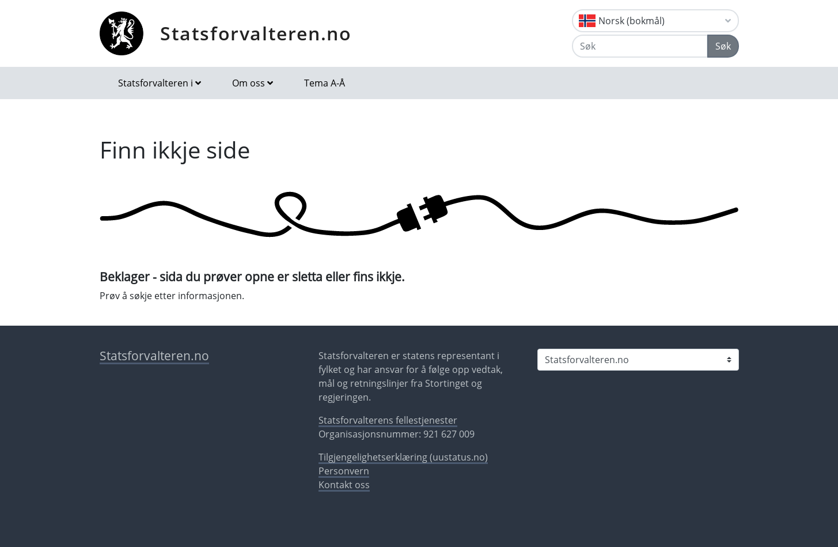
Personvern (343, 471)
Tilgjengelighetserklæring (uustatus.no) (403, 457)
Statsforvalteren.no (255, 33)
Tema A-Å (324, 83)
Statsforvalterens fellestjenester (387, 420)
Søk (723, 46)
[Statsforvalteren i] (638, 360)
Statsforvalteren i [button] (155, 83)
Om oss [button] (248, 83)
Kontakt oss (344, 484)
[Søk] (640, 46)
